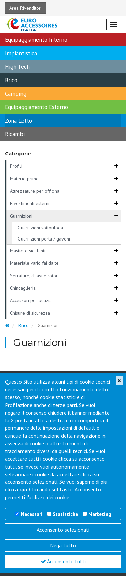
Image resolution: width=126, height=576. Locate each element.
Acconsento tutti (63, 561)
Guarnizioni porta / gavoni (44, 239)
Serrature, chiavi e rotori (34, 276)
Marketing (99, 514)
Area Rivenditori (25, 8)
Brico (11, 80)
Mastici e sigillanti (27, 251)
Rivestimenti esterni (29, 203)
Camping (15, 93)
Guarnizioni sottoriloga (40, 228)
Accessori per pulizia (31, 300)
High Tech (17, 66)
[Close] (119, 380)
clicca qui (16, 489)
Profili (16, 166)
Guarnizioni (21, 216)
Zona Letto (18, 120)
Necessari (31, 514)
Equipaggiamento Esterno (36, 107)
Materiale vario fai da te (34, 263)
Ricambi (15, 134)
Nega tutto (63, 545)
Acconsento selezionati (63, 529)
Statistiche (65, 514)
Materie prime (24, 178)
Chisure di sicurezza (30, 313)
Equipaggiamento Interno (36, 39)
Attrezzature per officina (34, 191)
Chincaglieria (23, 288)
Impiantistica (21, 53)
